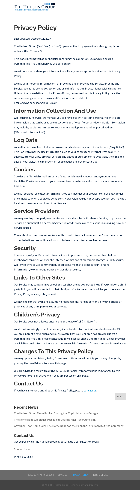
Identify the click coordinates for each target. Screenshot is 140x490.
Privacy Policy (80, 474)
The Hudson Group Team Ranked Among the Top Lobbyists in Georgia (56, 413)
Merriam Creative (88, 484)
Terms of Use (100, 474)
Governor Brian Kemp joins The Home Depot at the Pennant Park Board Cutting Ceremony (68, 426)
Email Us (62, 474)
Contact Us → (22, 449)
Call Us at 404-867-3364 (41, 474)
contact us (90, 390)
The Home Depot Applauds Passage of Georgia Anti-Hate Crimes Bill (55, 419)
